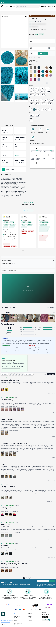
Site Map (16, 617)
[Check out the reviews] (46, 621)
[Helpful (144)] (51, 393)
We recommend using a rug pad (42, 45)
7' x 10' (42, 91)
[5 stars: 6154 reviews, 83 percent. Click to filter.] (28, 328)
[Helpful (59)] (52, 480)
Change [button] (36, 61)
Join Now (52, 581)
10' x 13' (43, 94)
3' (30, 109)
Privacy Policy (41, 584)
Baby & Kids (28, 9)
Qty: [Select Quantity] (31, 53)
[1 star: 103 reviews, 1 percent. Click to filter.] (28, 335)
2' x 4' (31, 100)
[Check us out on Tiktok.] (46, 614)
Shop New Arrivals (28, 1)
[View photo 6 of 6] (22, 409)
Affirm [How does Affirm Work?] (15, 619)
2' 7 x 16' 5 (50, 103)
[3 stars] (16, 374)
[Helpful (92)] (52, 436)
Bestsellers (16, 620)
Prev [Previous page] (21, 578)
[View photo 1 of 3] (2, 497)
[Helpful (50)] (52, 501)
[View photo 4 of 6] (14, 409)
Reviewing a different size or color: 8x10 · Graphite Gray (10, 430)
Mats (34, 9)
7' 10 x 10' (48, 91)
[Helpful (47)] (52, 518)
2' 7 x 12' (31, 103)
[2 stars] (19, 374)
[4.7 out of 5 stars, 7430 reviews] (34, 21)
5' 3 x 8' (31, 91)
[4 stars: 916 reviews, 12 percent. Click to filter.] (28, 329)
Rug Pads (32, 9)
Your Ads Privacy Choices (6, 620)
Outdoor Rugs (23, 9)
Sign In (43, 6)
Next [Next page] (34, 578)
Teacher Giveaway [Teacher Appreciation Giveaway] (17, 624)
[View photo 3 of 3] (10, 497)
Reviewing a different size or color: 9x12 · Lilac (9, 406)
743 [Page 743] (31, 578)
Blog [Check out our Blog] (15, 614)
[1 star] (22, 374)
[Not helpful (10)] (54, 457)
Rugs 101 (29, 617)
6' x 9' (37, 91)
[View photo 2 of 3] (6, 497)
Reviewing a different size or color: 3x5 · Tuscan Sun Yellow (11, 386)
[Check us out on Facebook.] (42, 614)
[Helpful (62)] (52, 457)
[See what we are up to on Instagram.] (44, 614)
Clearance (53, 9)
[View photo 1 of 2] (2, 389)
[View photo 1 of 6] (2, 409)
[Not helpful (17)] (54, 539)
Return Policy (30, 619)
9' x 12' (38, 94)
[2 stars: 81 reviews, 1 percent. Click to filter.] (28, 333)
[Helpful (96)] (51, 412)
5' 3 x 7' (47, 88)
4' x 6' (42, 88)
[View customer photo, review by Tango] (20, 318)
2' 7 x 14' (43, 103)
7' (45, 109)
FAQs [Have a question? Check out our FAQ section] (29, 614)
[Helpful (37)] (53, 574)
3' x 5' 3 (36, 88)
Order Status (52, 1)
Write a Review (51, 374)
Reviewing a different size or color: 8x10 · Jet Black (9, 550)
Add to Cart (43, 53)
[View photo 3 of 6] (10, 409)
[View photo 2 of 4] (6, 454)
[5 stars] (10, 374)
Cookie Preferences (5, 622)
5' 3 (38, 109)
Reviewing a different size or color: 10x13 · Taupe (9, 567)
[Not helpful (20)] (54, 412)
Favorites (50, 6)
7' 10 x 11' (32, 94)
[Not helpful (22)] (54, 436)
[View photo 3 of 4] (10, 454)
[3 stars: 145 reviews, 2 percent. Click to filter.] (28, 331)
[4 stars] (13, 374)
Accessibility (30, 620)
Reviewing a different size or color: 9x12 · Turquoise (11, 368)
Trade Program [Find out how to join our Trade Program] (17, 621)
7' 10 (49, 109)
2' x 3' (31, 88)
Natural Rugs (18, 9)
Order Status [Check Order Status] (30, 613)
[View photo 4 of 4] (14, 454)
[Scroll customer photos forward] (54, 318)
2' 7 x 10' (51, 100)
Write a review (41, 21)
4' (34, 109)
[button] (26, 17)
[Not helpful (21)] (54, 557)
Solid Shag (17, 155)
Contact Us (30, 612)
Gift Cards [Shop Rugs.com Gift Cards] (16, 613)
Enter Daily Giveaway (18, 623)
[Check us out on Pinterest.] (48, 614)
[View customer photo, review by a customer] (5, 318)
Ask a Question (32, 57)
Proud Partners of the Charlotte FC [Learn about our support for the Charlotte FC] (20, 612)
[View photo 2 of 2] (6, 389)
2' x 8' (46, 100)
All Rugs (2, 9)
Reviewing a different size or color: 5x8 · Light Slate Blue (10, 532)
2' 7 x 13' (37, 103)
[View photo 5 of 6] (18, 409)
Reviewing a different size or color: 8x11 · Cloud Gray (10, 451)
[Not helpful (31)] (54, 393)
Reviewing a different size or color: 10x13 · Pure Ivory (10, 494)
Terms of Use (4, 618)
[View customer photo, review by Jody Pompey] (44, 318)
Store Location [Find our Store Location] (17, 616)
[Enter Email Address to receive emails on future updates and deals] (43, 581)
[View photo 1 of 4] (2, 454)
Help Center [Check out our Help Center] (30, 616)
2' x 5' (36, 100)
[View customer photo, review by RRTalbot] (52, 318)
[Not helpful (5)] (54, 501)
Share (39, 57)
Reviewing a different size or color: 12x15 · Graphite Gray (11, 473)
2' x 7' (41, 100)
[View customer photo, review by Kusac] (13, 318)
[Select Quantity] (34, 53)
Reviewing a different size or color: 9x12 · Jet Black (9, 511)
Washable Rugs (13, 9)
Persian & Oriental (7, 9)
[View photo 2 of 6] (6, 409)
